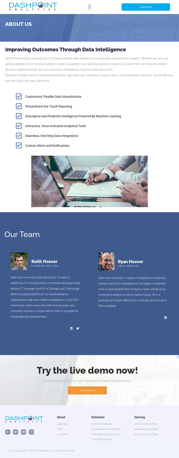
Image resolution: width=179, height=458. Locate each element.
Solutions (98, 417)
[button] (89, 7)
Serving (139, 417)
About (61, 417)
